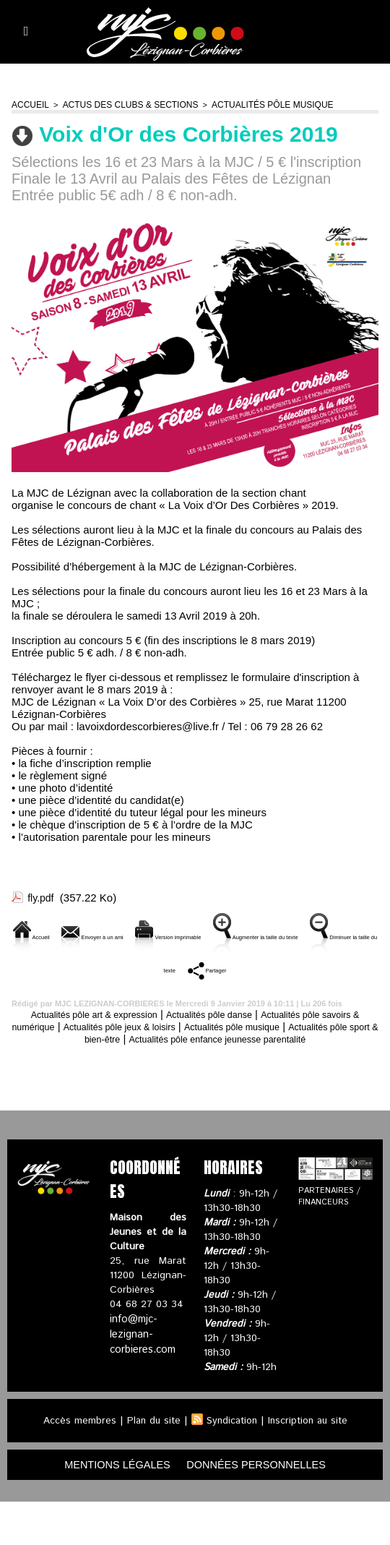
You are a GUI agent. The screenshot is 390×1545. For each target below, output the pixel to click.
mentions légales (108, 1507)
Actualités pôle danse (235, 1043)
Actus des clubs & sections (120, 104)
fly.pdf (41, 896)
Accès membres (74, 1462)
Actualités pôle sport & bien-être (114, 1068)
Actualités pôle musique (252, 104)
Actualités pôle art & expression (100, 1043)
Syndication (231, 1462)
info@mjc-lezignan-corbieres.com (142, 1375)
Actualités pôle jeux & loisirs (187, 1056)
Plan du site (150, 1462)
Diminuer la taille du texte (231, 983)
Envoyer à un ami (151, 934)
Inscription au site (310, 1462)
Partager (345, 983)
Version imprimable (272, 934)
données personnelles (264, 1507)
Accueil (29, 104)
